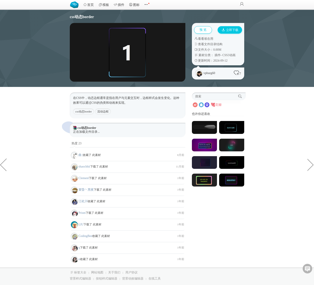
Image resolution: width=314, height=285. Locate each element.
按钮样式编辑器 (106, 278)
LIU (81, 224)
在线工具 (154, 278)
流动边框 (103, 111)
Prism (82, 212)
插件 (119, 5)
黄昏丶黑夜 (86, 189)
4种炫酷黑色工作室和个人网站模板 (3, 164)
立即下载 (230, 30)
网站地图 (97, 272)
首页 (88, 5)
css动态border (83, 111)
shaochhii (84, 166)
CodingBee (85, 236)
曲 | (80, 155)
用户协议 (131, 272)
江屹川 (83, 201)
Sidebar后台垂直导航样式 (310, 164)
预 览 (203, 29)
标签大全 (80, 272)
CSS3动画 (229, 55)
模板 (104, 5)
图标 (134, 5)
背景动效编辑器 (132, 278)
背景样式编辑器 (80, 278)
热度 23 (77, 143)
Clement (83, 178)
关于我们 (114, 272)
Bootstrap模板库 (75, 4)
